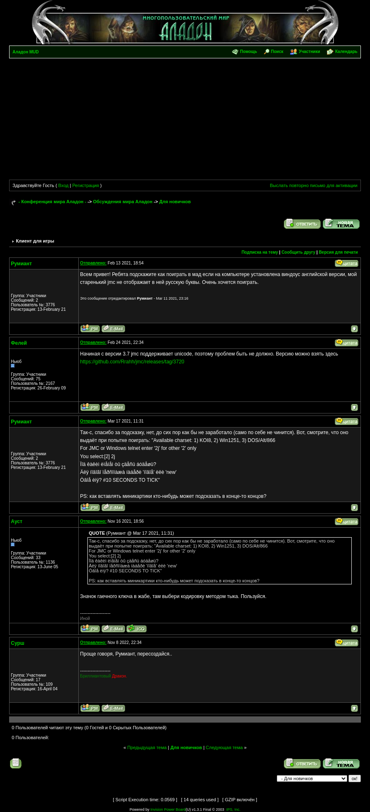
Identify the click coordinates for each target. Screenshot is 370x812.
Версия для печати (338, 252)
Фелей (19, 343)
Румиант (21, 264)
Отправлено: (93, 263)
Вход (63, 185)
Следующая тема (224, 747)
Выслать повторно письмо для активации (314, 185)
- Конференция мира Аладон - (52, 201)
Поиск (277, 51)
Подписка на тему (260, 252)
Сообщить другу (298, 252)
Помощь (248, 51)
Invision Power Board (168, 809)
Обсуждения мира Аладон (122, 201)
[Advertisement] (185, 120)
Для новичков (175, 201)
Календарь (346, 51)
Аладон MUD (25, 52)
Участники (309, 51)
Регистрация (85, 185)
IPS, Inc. (233, 809)
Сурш (17, 643)
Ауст (16, 521)
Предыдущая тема (147, 747)
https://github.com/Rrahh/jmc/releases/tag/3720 (132, 362)
